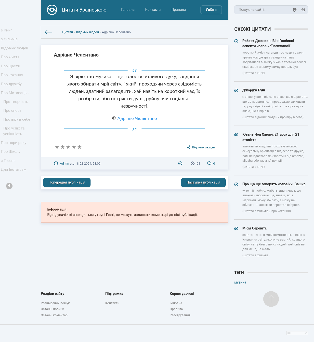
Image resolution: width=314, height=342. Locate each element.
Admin (64, 163)
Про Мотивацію (15, 102)
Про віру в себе (17, 132)
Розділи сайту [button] (52, 294)
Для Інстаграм (14, 188)
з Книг (7, 31)
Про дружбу (12, 92)
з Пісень (9, 178)
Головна (128, 10)
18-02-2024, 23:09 (87, 163)
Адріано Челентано (137, 118)
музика (240, 282)
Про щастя (11, 72)
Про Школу (11, 168)
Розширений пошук (55, 303)
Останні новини (52, 309)
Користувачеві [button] (182, 294)
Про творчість (16, 112)
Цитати (67, 32)
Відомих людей (15, 51)
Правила (178, 10)
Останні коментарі (54, 315)
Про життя (11, 61)
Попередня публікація (67, 182)
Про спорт (13, 122)
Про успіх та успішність (15, 145)
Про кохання (12, 82)
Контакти (153, 10)
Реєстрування (180, 315)
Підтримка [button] (114, 294)
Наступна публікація (203, 182)
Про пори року (14, 157)
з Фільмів (10, 41)
